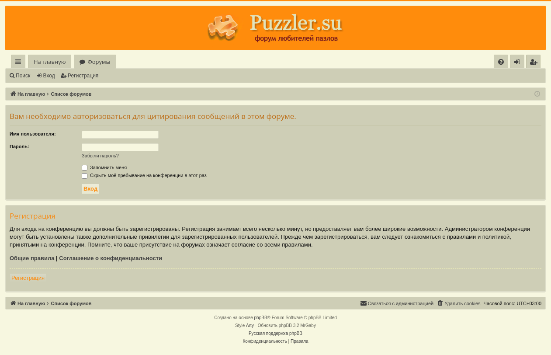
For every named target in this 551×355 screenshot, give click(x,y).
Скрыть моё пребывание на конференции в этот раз (144, 175)
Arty (250, 325)
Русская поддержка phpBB (275, 333)
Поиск (23, 76)
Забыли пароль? (100, 155)
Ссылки (20, 63)
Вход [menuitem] (519, 63)
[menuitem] (501, 62)
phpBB (260, 317)
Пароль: (19, 146)
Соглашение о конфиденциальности (110, 258)
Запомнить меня (104, 167)
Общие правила (32, 258)
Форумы (98, 62)
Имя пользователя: (33, 133)
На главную (50, 62)
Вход (49, 76)
